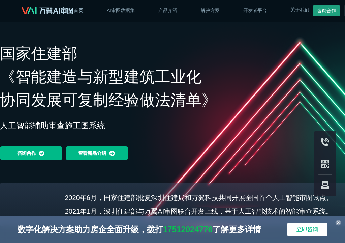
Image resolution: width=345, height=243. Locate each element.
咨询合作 (326, 11)
